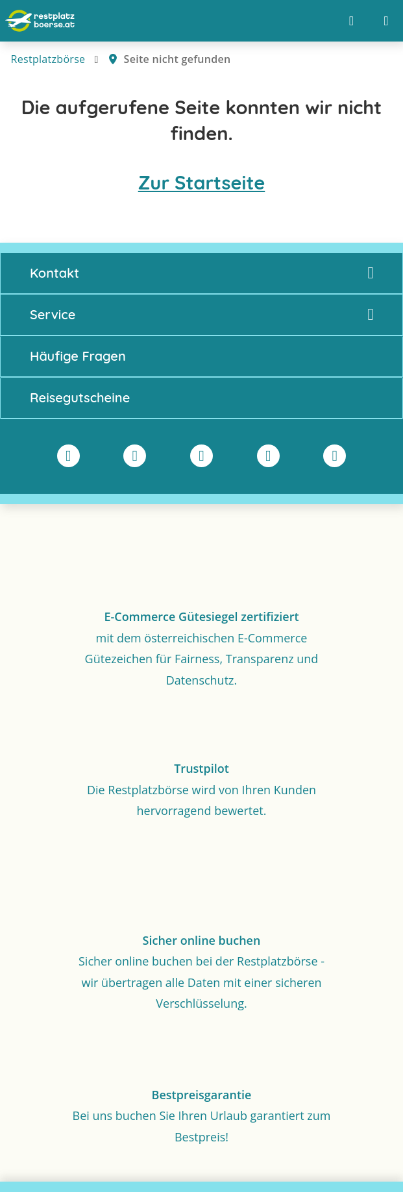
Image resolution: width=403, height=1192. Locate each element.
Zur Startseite (201, 182)
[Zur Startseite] (40, 20)
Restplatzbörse (48, 59)
